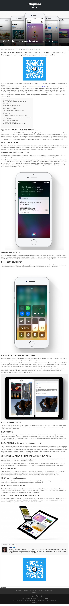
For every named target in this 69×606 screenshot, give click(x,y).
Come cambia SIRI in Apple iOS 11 (11, 105)
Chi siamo (18, 590)
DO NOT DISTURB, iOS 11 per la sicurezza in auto (15, 115)
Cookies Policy (48, 590)
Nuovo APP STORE (7, 118)
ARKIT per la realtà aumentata (10, 120)
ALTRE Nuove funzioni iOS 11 (10, 122)
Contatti (25, 590)
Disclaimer (34, 592)
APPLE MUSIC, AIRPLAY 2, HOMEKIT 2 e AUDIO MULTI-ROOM (17, 117)
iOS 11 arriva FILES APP (8, 112)
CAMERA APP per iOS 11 (9, 107)
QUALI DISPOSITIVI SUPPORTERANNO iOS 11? (14, 123)
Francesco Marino (8, 49)
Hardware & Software (28, 49)
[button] (33, 7)
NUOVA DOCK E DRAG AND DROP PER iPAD (13, 110)
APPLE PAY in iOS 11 (8, 103)
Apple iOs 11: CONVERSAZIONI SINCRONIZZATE (14, 101)
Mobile (38, 49)
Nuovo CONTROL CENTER (9, 108)
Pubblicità (33, 590)
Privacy (40, 590)
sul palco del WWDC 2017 (39, 87)
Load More (3, 587)
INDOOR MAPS (6, 113)
